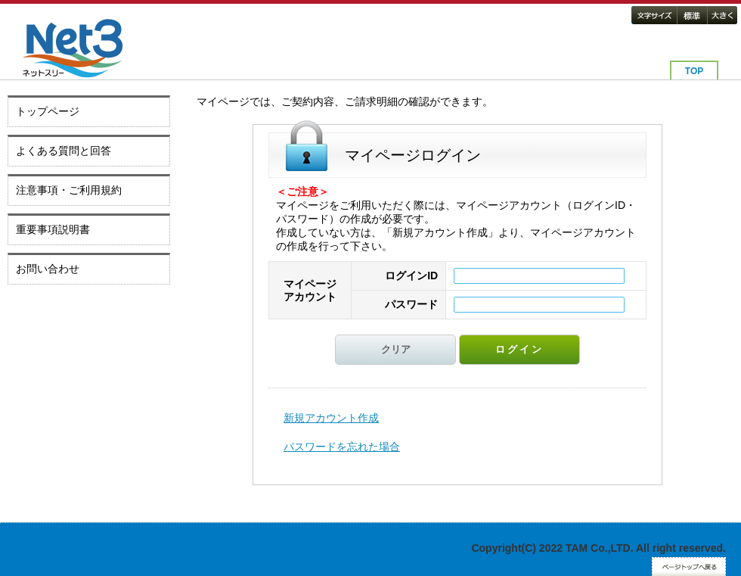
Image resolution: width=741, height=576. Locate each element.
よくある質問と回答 (63, 151)
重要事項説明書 (53, 229)
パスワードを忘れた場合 (342, 447)
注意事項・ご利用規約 (69, 190)
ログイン (519, 349)
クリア (396, 349)
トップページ (47, 111)
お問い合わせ (47, 269)
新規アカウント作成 (331, 418)
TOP (694, 71)
